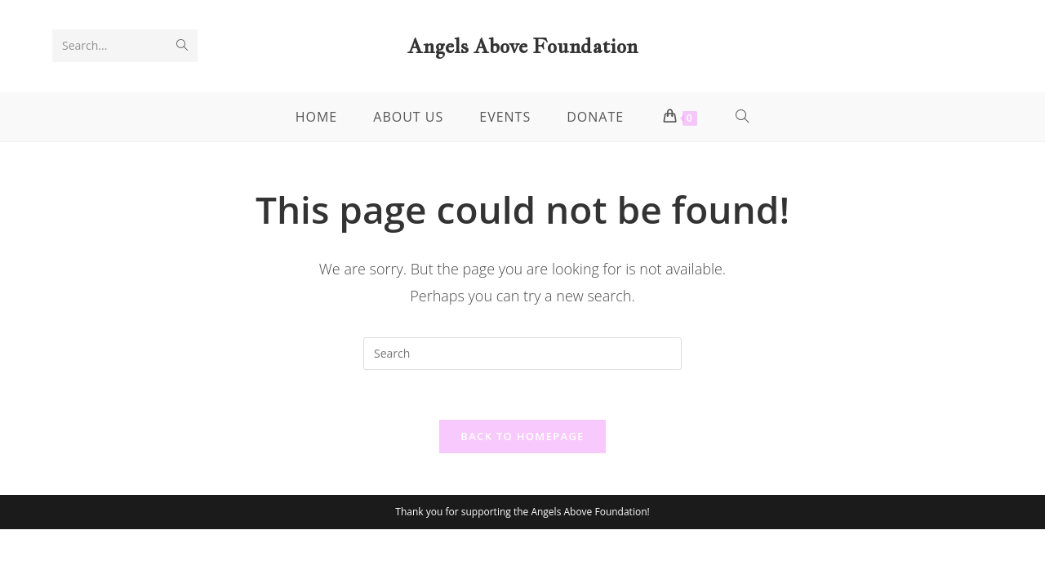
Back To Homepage (522, 436)
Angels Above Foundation (522, 46)
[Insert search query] (522, 353)
